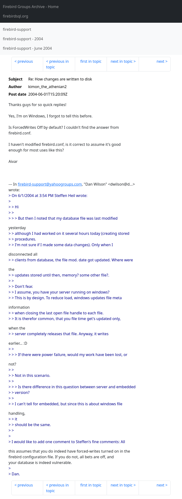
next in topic (121, 61)
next (160, 61)
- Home (31, 6)
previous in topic (57, 64)
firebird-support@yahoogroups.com (50, 184)
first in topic (90, 61)
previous (25, 61)
